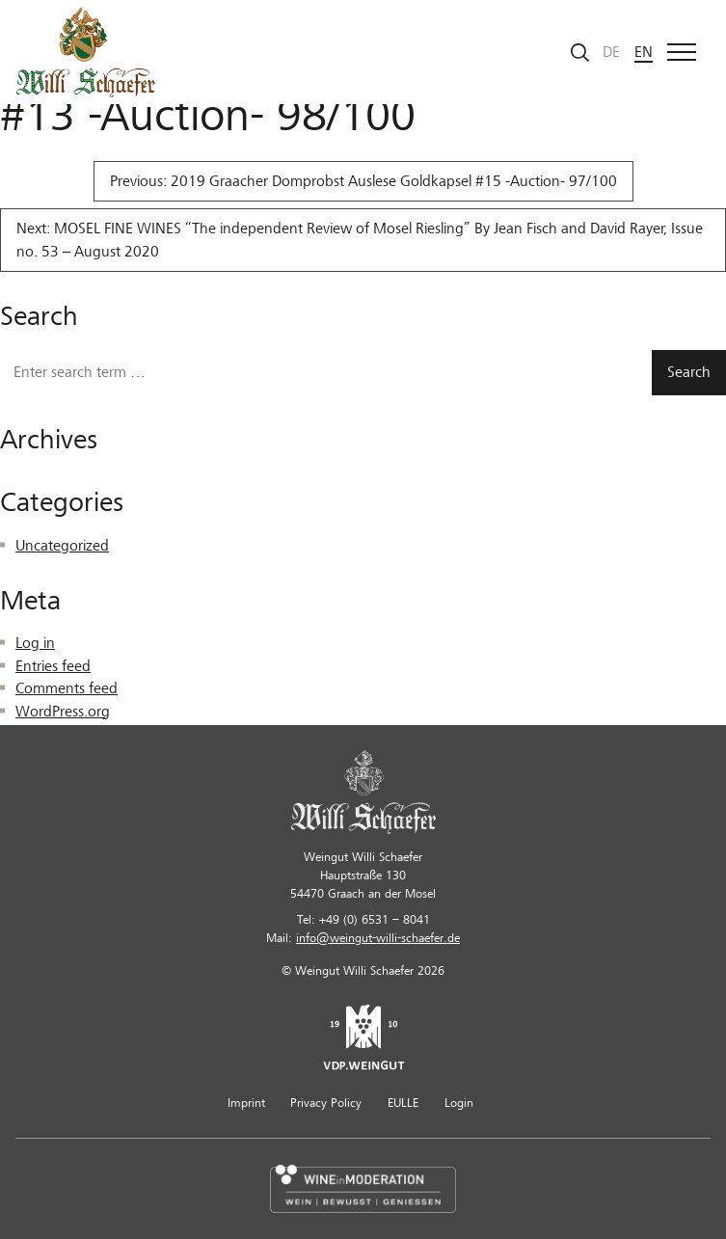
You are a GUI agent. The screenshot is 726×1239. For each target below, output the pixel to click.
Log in (35, 643)
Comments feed (66, 688)
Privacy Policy (326, 1103)
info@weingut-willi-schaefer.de (378, 938)
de (611, 52)
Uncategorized (62, 545)
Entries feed (53, 666)
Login (458, 1103)
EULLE (403, 1103)
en (643, 52)
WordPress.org (62, 711)
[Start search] (580, 52)
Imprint (246, 1103)
